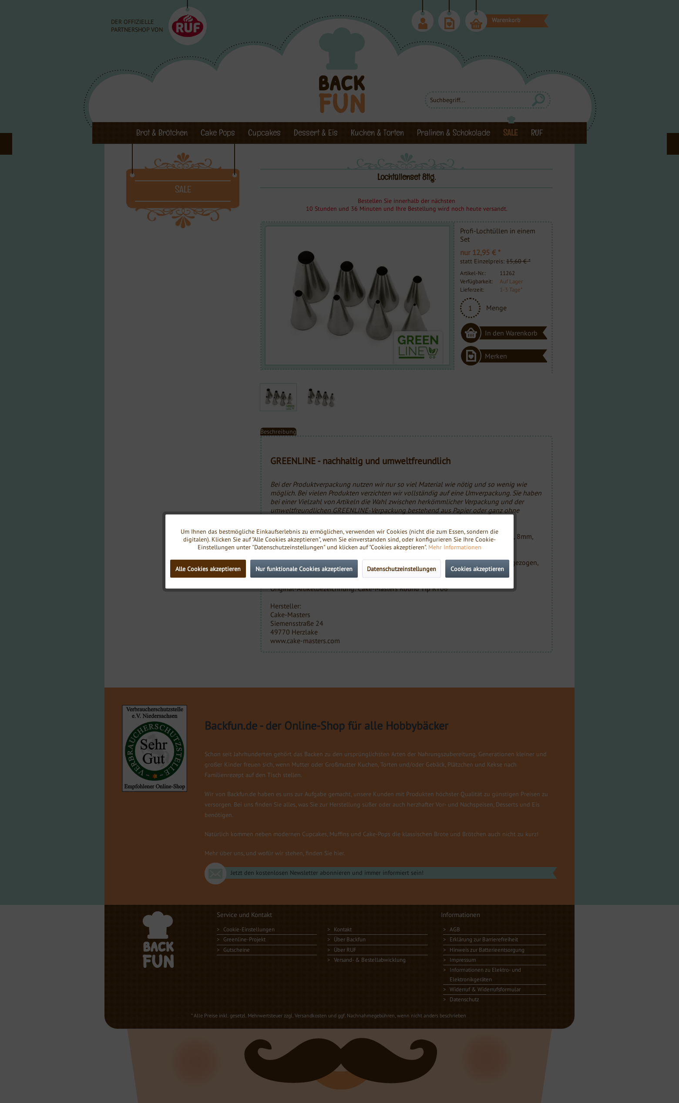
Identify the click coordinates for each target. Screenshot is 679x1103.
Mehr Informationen (454, 547)
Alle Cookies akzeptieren (208, 569)
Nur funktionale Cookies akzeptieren (304, 569)
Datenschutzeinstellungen (401, 569)
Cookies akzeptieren (477, 569)
